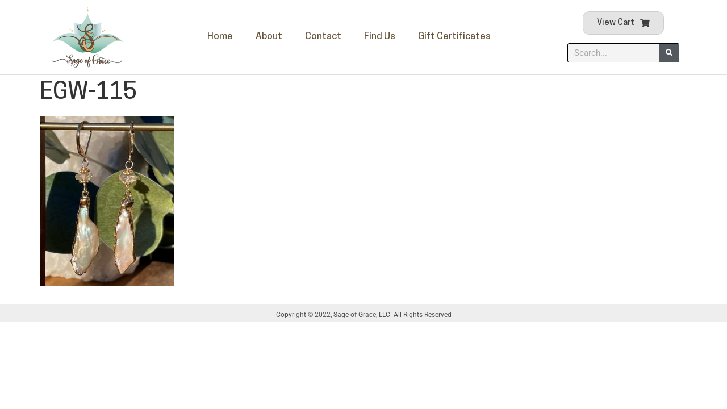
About (269, 36)
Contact (323, 36)
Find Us (379, 36)
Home (220, 36)
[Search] (669, 53)
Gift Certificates (454, 36)
